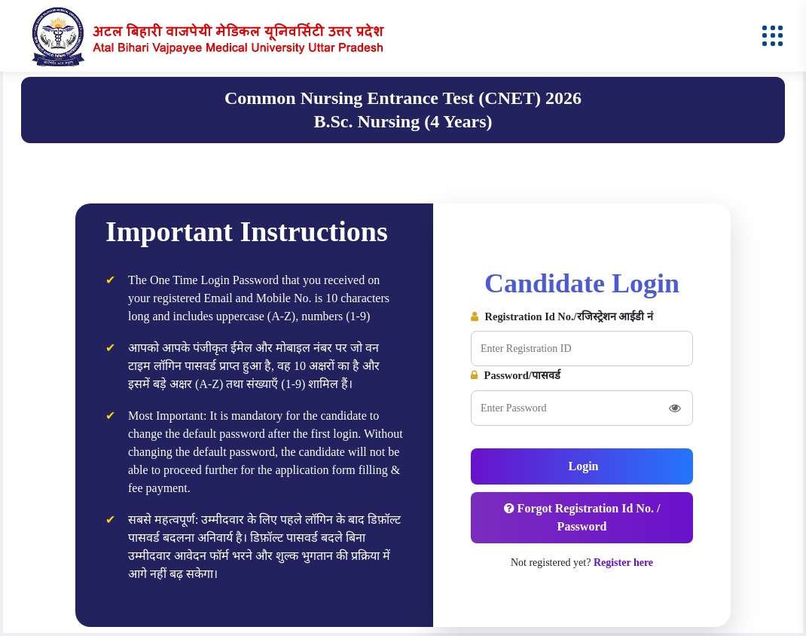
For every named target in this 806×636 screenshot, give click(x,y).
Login (581, 466)
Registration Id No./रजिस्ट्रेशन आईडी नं (562, 316)
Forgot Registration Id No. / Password (582, 517)
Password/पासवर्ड (515, 375)
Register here (623, 562)
